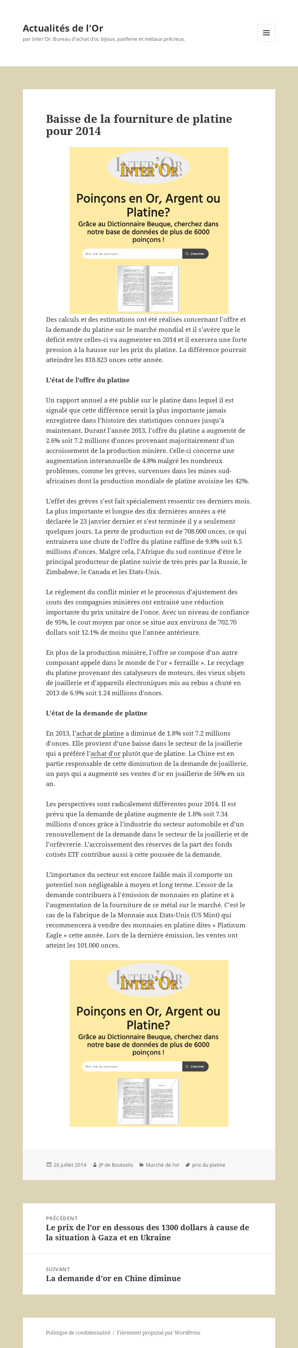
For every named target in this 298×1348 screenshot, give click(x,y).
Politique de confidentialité (78, 1332)
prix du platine (209, 1164)
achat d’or (106, 753)
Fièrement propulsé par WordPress (158, 1332)
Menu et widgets (266, 41)
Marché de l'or (163, 1164)
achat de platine (100, 733)
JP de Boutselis (116, 1164)
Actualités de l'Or (63, 27)
